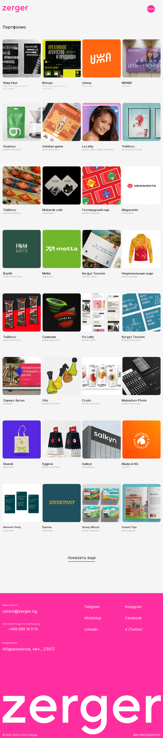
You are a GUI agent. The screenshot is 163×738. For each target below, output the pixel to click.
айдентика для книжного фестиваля (16, 87)
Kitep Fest (10, 83)
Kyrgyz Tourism (93, 273)
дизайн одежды (130, 276)
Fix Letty (88, 337)
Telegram (92, 607)
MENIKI (127, 83)
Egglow (47, 464)
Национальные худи (137, 273)
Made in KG (130, 464)
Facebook (133, 618)
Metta (46, 273)
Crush (86, 400)
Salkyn (87, 464)
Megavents (130, 210)
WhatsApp (92, 618)
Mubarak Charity (12, 527)
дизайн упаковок (12, 213)
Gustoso (9, 146)
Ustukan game (52, 146)
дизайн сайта (89, 340)
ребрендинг (48, 213)
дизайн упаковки (12, 149)
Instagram (133, 607)
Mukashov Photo (134, 400)
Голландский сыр (95, 210)
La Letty (87, 146)
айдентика (87, 86)
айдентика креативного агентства (54, 87)
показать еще (82, 557)
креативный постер (132, 149)
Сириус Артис (14, 400)
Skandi (8, 464)
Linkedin (91, 629)
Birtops (47, 83)
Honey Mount (90, 527)
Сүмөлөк (49, 337)
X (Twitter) (134, 629)
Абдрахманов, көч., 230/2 (29, 649)
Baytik (7, 273)
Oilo (45, 400)
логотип (126, 467)
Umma (86, 83)
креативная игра (50, 149)
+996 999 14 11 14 (23, 629)
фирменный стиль (12, 276)
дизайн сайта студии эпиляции (97, 149)
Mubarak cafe (52, 210)
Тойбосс (128, 146)
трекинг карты (89, 276)
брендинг (126, 86)
